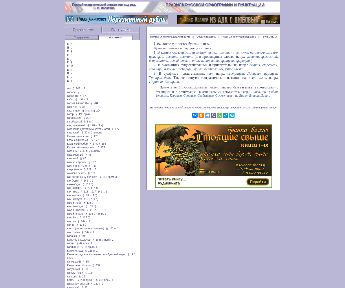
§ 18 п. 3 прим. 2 (103, 239)
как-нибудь (73, 184)
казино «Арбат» (76, 162)
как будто (73, 180)
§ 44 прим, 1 (84, 243)
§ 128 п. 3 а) (95, 125)
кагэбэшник (74, 117)
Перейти (258, 182)
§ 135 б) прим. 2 (96, 213)
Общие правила (206, 36)
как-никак (73, 191)
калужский (73, 269)
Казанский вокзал (78, 136)
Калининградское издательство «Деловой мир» (96, 254)
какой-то (72, 217)
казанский (73, 132)
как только (73, 232)
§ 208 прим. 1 (104, 280)
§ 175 (94, 136)
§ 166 (91, 173)
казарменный (75, 154)
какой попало (75, 213)
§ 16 (82, 276)
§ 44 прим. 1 (89, 246)
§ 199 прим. (83, 114)
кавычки (72, 106)
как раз (71, 221)
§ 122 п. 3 (90, 169)
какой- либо (74, 202)
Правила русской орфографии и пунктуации (214, 5)
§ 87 (83, 95)
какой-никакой (75, 210)
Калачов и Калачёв (78, 239)
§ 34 (82, 106)
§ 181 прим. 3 (108, 176)
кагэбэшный (74, 121)
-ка (69, 88)
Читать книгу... (172, 179)
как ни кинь (74, 195)
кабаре (71, 92)
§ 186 (102, 143)
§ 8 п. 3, (87, 110)
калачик (72, 236)
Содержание (81, 37)
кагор (70, 114)
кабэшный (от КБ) (78, 103)
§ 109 (88, 272)
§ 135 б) (88, 184)
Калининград (75, 250)
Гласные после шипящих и (239, 36)
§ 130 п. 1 (97, 283)
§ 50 (82, 236)
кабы (70, 99)
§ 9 (80, 92)
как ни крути (74, 199)
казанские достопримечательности (88, 129)
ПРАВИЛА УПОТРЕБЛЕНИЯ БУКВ (170, 36)
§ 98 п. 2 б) (89, 165)
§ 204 (94, 103)
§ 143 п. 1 (79, 88)
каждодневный (76, 125)
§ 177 (115, 129)
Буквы (270, 36)
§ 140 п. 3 (81, 99)
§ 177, (94, 143)
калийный (73, 246)
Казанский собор (77, 143)
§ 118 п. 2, (87, 191)
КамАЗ (71, 280)
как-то (70, 224)
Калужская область (79, 265)
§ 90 (85, 269)
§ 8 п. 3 (89, 121)
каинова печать (76, 173)
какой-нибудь (75, 206)
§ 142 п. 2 (87, 180)
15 (158, 44)
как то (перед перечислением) (85, 228)
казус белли (74, 169)
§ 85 (83, 158)
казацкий (72, 158)
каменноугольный (78, 283)
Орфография (83, 30)
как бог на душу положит (82, 176)
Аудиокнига (169, 183)
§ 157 (96, 265)
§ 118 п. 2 (93, 210)
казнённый (73, 165)
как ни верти (74, 187)
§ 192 (92, 162)
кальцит (72, 276)
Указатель (115, 37)
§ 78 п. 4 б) (91, 187)
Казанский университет (81, 147)
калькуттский (75, 272)
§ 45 (89, 154)
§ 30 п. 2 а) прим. (92, 132)
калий (70, 243)
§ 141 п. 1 (101, 191)
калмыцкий (74, 261)
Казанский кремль (78, 140)
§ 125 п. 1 (91, 250)
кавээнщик (73, 110)
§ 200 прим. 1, (86, 280)
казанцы (72, 151)
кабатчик (72, 95)
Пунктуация (120, 30)
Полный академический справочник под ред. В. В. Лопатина (104, 6)
